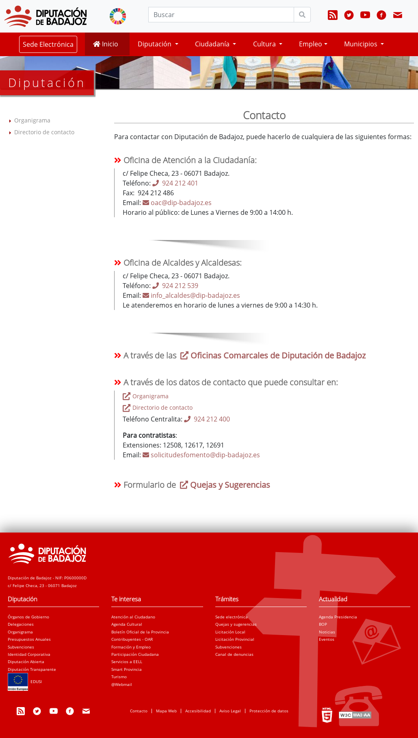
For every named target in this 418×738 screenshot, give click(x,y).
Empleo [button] (310, 43)
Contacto (138, 711)
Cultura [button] (265, 43)
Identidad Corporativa (29, 654)
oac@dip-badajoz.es (177, 202)
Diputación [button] (155, 43)
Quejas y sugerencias (236, 624)
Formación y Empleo (131, 647)
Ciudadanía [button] (213, 43)
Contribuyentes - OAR (132, 639)
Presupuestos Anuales (29, 639)
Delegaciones (21, 624)
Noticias (327, 632)
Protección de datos (268, 711)
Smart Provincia (126, 669)
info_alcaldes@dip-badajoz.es (191, 295)
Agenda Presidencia (338, 617)
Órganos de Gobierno (28, 617)
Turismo (119, 676)
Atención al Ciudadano (133, 617)
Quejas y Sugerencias (224, 484)
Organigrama (32, 120)
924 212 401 (175, 183)
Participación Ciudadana (135, 654)
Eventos (326, 639)
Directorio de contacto (44, 132)
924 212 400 (207, 419)
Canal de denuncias (234, 654)
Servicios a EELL (126, 661)
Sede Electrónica (48, 44)
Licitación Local (230, 632)
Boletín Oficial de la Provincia (140, 632)
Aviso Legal (230, 711)
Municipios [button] (361, 43)
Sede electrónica (231, 617)
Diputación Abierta (26, 661)
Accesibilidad (198, 711)
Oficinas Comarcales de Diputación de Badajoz (272, 355)
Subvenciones (21, 647)
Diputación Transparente (32, 669)
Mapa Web (166, 711)
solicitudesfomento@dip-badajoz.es (201, 454)
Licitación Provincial (234, 639)
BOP (323, 624)
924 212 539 (175, 285)
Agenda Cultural (126, 624)
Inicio (105, 43)
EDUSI (25, 681)
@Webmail (121, 684)
